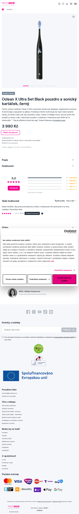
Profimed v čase (7, 462)
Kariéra (4, 465)
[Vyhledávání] (59, 4)
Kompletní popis (59, 120)
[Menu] (75, 3)
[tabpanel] (39, 50)
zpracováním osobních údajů (64, 337)
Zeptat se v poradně (8, 396)
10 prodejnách (13, 143)
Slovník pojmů (6, 438)
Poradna (5, 432)
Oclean (10, 147)
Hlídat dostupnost (10, 132)
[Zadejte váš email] (32, 329)
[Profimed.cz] (8, 4)
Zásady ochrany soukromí (44, 501)
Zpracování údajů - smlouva (11, 411)
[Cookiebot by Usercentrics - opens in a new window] (65, 231)
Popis (5, 160)
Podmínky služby (57, 501)
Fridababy (5, 447)
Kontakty (5, 468)
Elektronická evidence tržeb (11, 417)
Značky (4, 435)
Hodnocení (8, 166)
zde (52, 261)
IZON (45, 508)
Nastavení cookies (8, 423)
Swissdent (5, 450)
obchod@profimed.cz (9, 393)
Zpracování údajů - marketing (12, 414)
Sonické (9, 9)
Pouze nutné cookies (15, 279)
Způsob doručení (7, 408)
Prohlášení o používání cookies (12, 420)
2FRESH (39, 510)
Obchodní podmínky (9, 405)
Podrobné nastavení (63, 270)
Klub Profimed (6, 444)
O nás (4, 459)
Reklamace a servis (8, 441)
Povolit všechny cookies (64, 279)
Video (5, 227)
